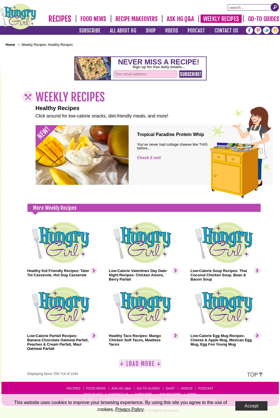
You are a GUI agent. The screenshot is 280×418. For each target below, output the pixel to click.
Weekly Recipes (221, 19)
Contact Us (226, 31)
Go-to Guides (148, 388)
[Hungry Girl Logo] (18, 16)
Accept (251, 405)
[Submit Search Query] (275, 7)
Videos (171, 31)
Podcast (196, 31)
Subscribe (89, 31)
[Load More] (140, 365)
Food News (93, 19)
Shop (151, 31)
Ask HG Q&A (180, 19)
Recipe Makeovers (137, 19)
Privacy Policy (129, 409)
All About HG (123, 31)
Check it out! (149, 157)
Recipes (59, 19)
